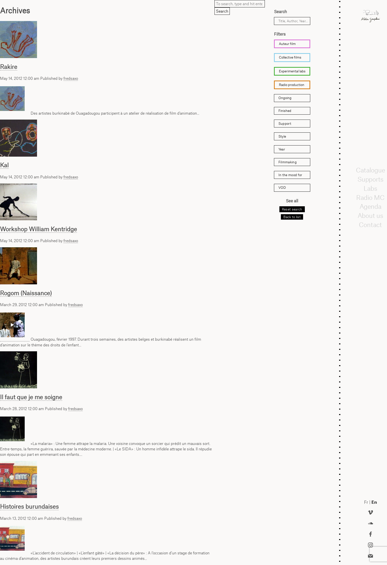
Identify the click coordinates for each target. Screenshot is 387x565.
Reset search (292, 209)
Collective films (290, 57)
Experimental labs (292, 71)
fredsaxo (70, 78)
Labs (370, 188)
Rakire (8, 66)
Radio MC (370, 197)
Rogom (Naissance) (26, 293)
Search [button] (222, 11)
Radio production (291, 85)
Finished (284, 111)
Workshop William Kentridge (38, 229)
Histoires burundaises (29, 506)
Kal (4, 165)
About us (370, 215)
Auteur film (287, 44)
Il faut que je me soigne (31, 397)
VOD (282, 187)
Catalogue (370, 170)
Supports (370, 179)
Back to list (292, 217)
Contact (370, 224)
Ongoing (284, 98)
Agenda (370, 206)
